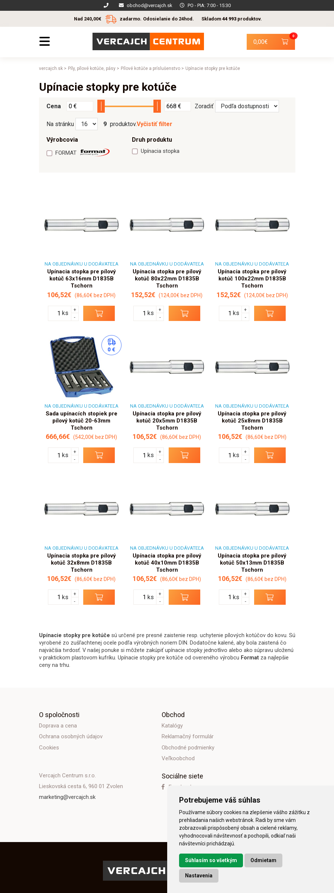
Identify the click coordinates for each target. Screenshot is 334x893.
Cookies (49, 747)
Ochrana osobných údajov (71, 736)
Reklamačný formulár (188, 736)
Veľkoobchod (178, 758)
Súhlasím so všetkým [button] (211, 860)
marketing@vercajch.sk (67, 797)
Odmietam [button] (263, 860)
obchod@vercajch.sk (149, 5)
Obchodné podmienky (188, 747)
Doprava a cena (58, 725)
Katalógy (172, 725)
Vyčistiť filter (154, 124)
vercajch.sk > (53, 68)
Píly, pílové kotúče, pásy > (93, 68)
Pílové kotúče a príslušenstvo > (152, 68)
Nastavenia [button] (199, 875)
